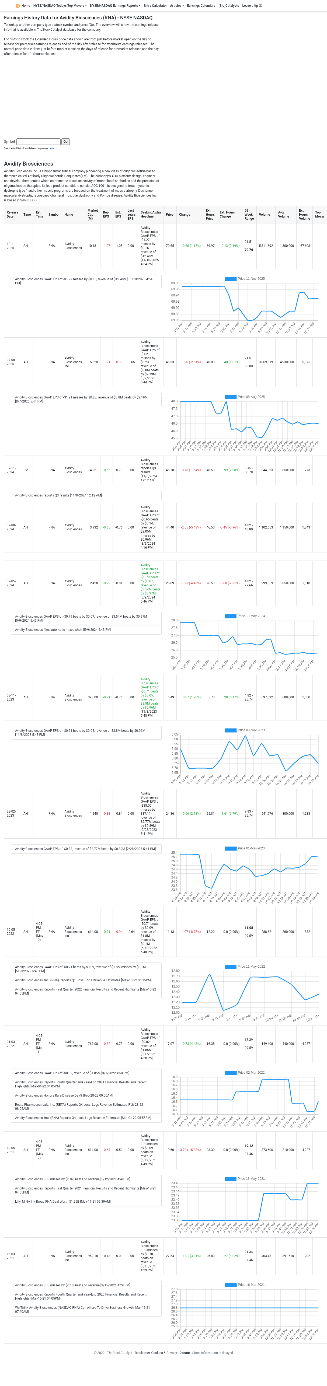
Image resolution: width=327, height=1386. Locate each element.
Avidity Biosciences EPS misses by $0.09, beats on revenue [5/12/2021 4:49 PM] (72, 1179)
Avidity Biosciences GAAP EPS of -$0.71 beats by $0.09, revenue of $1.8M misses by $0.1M (150, 928)
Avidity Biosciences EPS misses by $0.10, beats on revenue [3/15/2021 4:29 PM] (72, 1285)
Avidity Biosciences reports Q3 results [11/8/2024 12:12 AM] (58, 495)
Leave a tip (252, 6)
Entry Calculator (155, 6)
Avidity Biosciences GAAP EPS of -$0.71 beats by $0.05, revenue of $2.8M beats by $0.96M (150, 693)
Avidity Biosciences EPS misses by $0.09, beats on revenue (149, 1146)
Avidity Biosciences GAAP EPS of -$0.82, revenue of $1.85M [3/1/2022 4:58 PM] (72, 1073)
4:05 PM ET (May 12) (39, 1150)
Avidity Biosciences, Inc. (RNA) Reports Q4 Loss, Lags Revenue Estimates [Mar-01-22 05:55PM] (83, 1118)
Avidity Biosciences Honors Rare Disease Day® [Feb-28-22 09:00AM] (64, 1095)
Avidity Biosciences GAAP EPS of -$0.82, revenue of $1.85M (150, 1040)
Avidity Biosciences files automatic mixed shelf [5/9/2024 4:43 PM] (63, 630)
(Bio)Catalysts (228, 6)
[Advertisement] (164, 94)
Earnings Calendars (201, 6)
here (51, 148)
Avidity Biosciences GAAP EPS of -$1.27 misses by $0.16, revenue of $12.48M (150, 242)
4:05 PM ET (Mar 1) (39, 1044)
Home (23, 6)
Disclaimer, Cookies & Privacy (156, 1353)
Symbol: (10, 142)
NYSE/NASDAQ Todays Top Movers (58, 6)
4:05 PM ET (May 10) (39, 932)
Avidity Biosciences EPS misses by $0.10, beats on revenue (149, 1252)
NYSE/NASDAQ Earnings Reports (114, 6)
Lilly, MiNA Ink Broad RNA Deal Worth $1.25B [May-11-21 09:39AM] (63, 1201)
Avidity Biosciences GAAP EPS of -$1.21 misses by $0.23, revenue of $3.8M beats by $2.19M (150, 358)
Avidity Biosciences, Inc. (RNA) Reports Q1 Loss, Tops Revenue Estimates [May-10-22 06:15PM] (83, 980)
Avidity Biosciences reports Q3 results (149, 466)
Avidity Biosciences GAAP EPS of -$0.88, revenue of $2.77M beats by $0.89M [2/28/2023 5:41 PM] (85, 849)
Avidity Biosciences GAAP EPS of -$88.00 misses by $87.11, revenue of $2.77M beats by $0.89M (150, 810)
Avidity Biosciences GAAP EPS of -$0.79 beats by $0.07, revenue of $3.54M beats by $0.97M (150, 579)
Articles (175, 6)
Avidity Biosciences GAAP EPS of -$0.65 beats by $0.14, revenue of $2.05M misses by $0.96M (150, 523)
